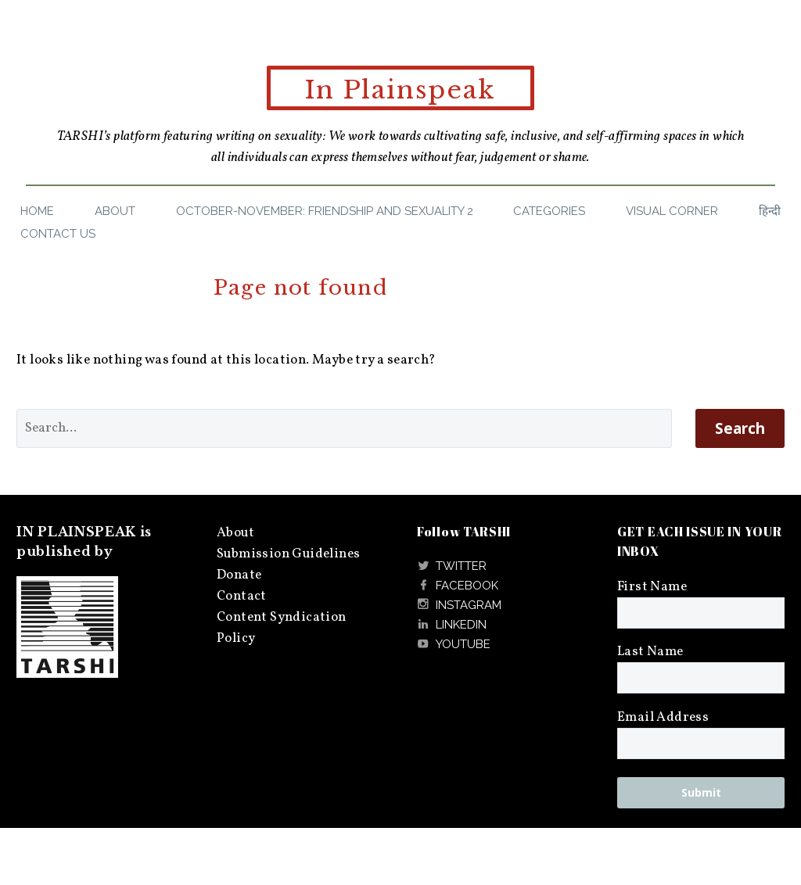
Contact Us (57, 234)
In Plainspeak (400, 90)
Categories (549, 211)
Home (37, 211)
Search (740, 428)
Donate (239, 575)
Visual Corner (672, 211)
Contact (242, 596)
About (115, 211)
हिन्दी (770, 211)
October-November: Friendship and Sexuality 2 (324, 211)
